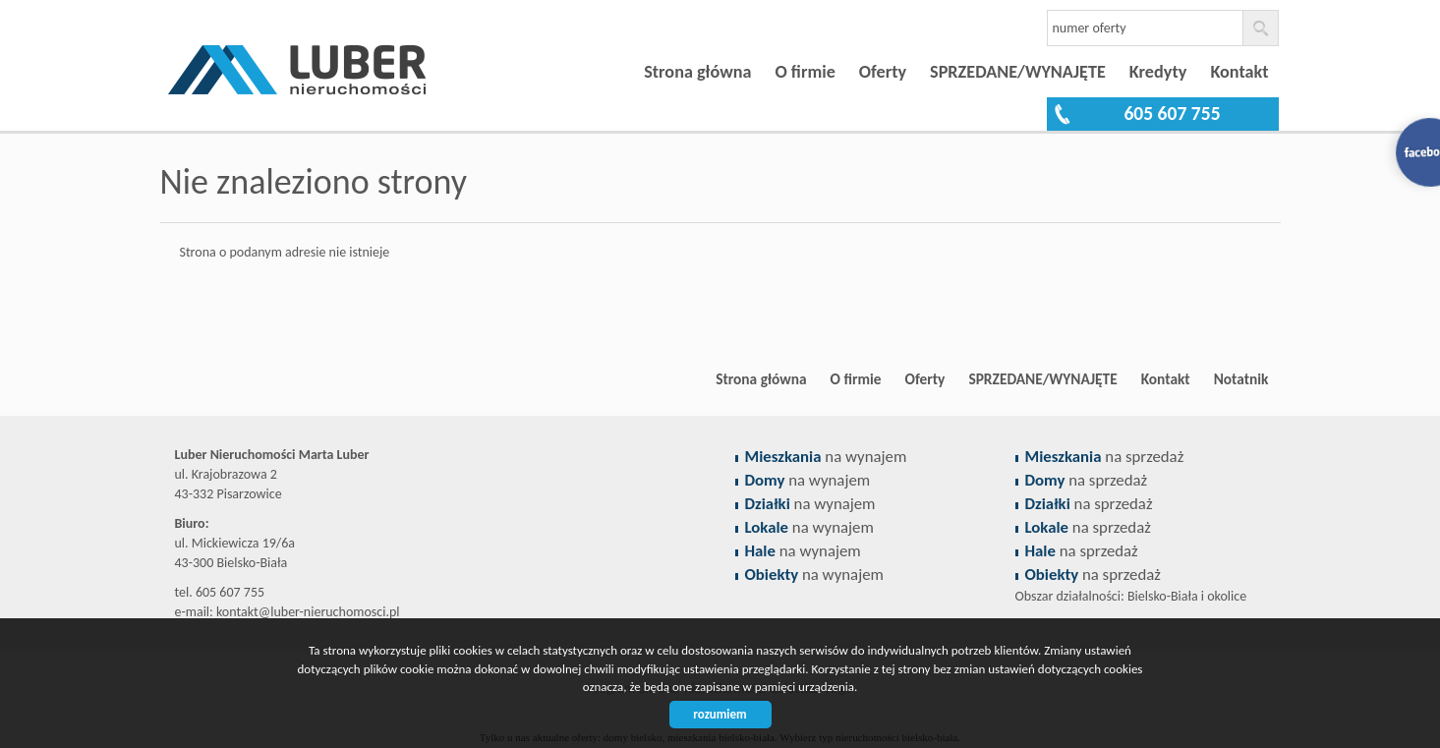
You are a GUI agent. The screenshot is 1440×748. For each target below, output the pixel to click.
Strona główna (697, 72)
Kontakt (1239, 72)
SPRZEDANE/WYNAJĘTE (1018, 72)
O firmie (805, 72)
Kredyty (1158, 72)
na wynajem (826, 456)
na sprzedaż (1104, 456)
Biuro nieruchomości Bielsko (312, 379)
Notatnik (1241, 379)
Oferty (882, 72)
